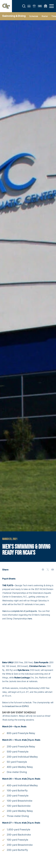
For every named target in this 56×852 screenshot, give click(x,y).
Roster (45, 16)
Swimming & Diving (14, 15)
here (30, 618)
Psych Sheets (9, 578)
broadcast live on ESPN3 (17, 706)
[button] (24, 6)
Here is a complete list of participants (19, 611)
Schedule (33, 16)
